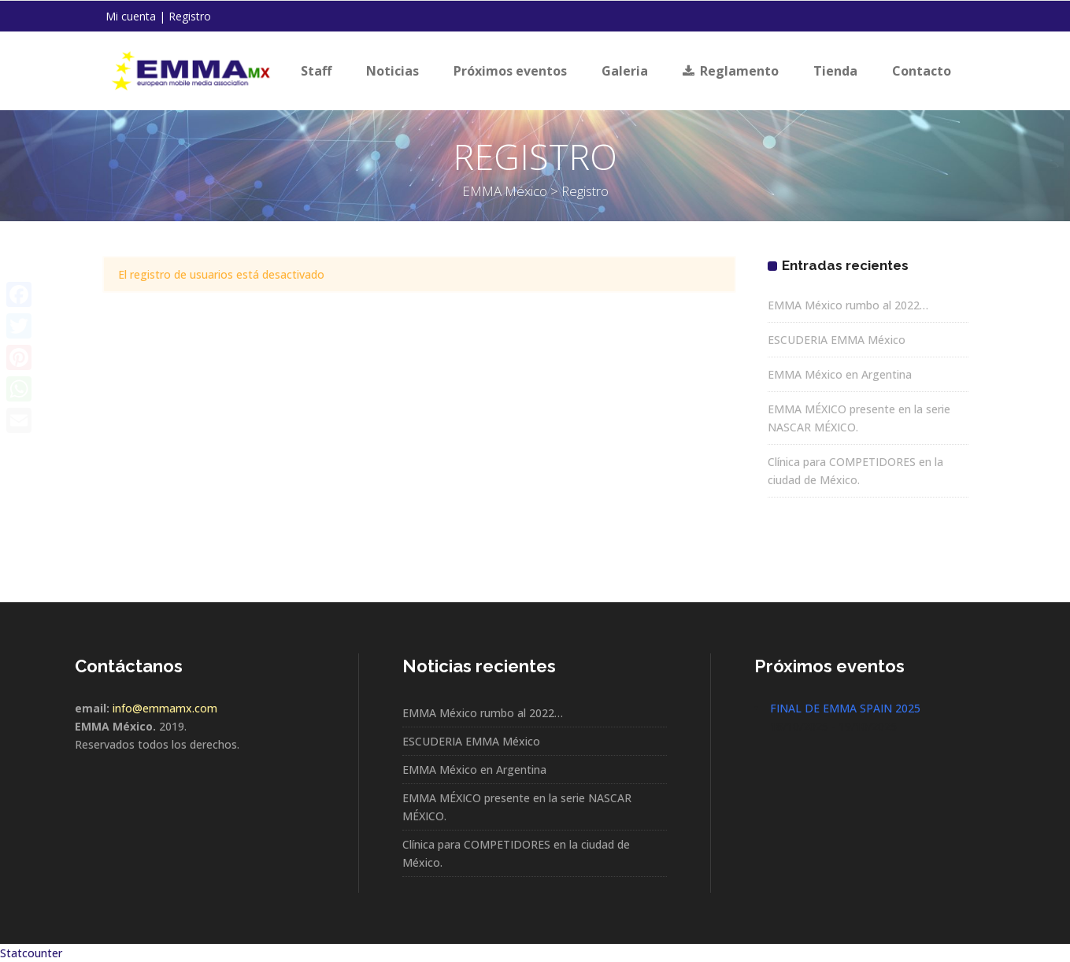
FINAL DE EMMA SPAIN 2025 (845, 708)
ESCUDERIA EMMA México (836, 339)
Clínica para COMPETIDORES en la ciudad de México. (516, 853)
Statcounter (31, 952)
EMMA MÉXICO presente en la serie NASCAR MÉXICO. (516, 806)
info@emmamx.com (165, 708)
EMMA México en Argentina (840, 374)
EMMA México (504, 191)
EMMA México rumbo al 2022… (848, 305)
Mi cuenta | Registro (158, 16)
